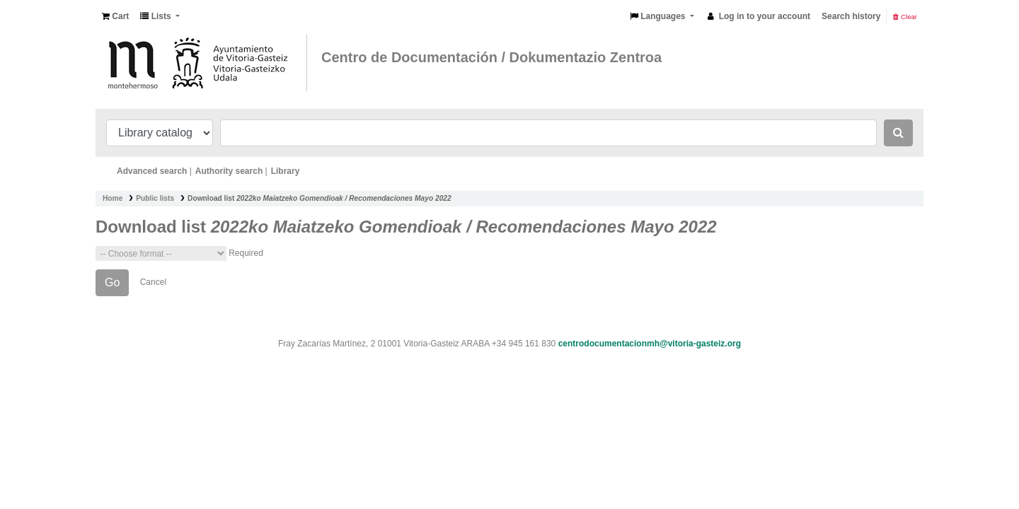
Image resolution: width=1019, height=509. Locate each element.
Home (112, 198)
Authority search (229, 171)
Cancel (153, 282)
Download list (319, 198)
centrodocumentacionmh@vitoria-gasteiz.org (649, 344)
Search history (851, 16)
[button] (115, 16)
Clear (905, 17)
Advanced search (152, 171)
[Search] (898, 132)
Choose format (161, 253)
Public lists (155, 198)
